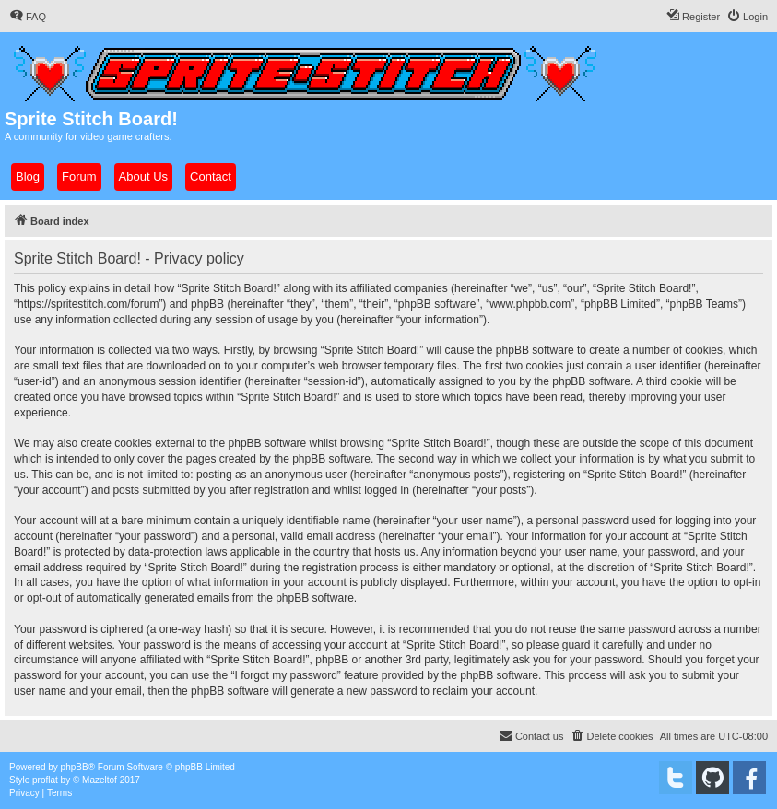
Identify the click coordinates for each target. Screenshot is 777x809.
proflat (45, 780)
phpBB (74, 767)
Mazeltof (99, 780)
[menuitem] (27, 17)
